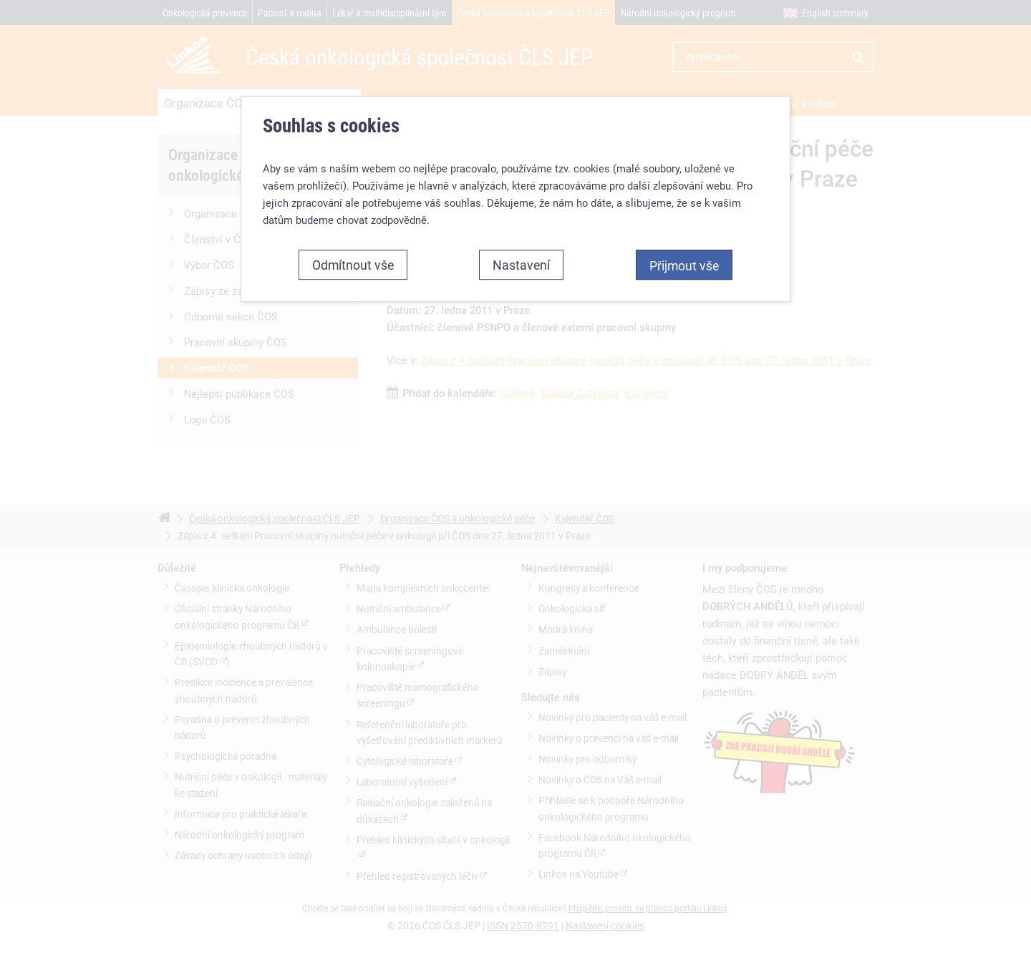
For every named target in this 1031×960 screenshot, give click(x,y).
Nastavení (521, 264)
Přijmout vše (684, 265)
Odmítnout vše (353, 264)
